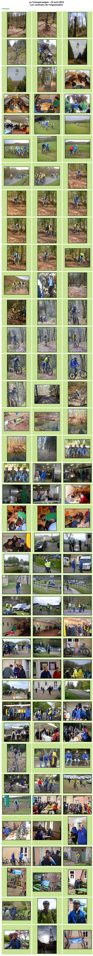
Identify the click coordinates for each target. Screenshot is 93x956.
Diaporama (6, 8)
